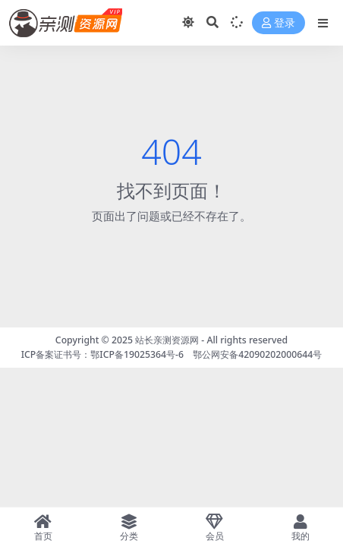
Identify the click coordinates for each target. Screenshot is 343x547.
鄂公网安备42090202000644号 (257, 354)
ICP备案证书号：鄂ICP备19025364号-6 (102, 354)
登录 (278, 23)
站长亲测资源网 (167, 340)
